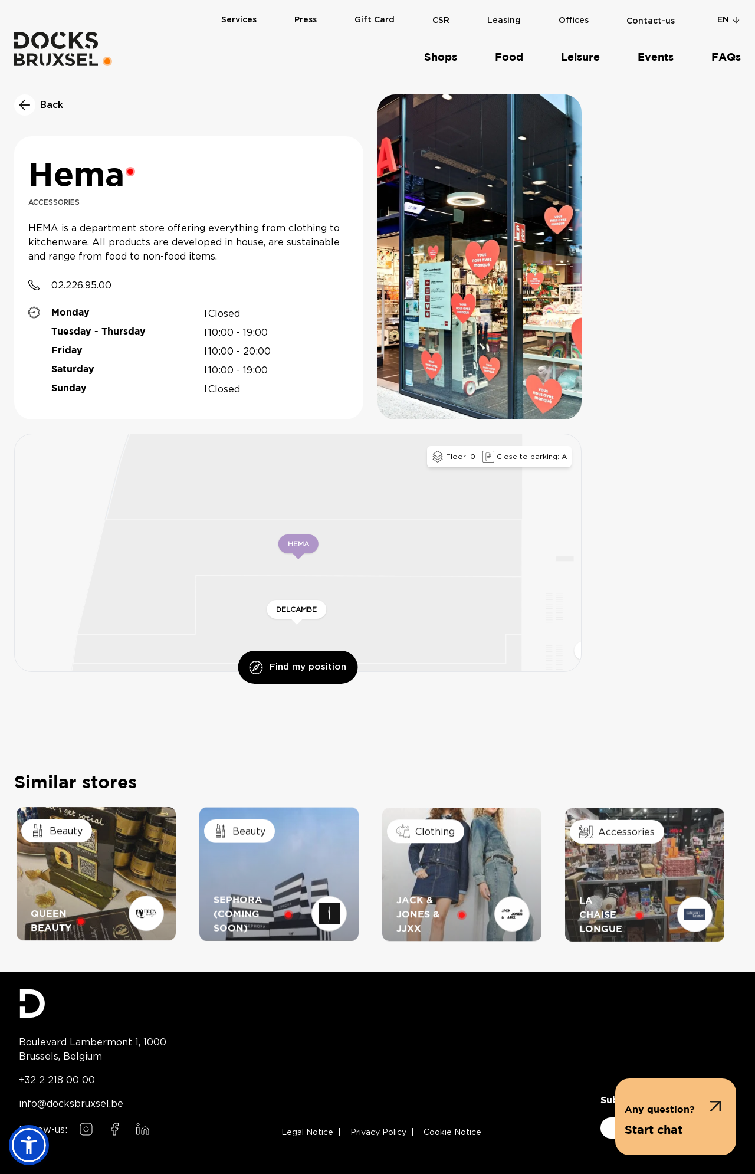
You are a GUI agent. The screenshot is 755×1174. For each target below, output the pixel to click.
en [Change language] (729, 20)
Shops (440, 58)
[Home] (56, 49)
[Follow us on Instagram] (86, 1129)
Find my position (297, 667)
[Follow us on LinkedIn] (142, 1129)
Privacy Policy (378, 1133)
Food (509, 58)
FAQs (726, 58)
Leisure (580, 58)
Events (656, 58)
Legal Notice (307, 1133)
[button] (675, 1116)
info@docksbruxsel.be (71, 1103)
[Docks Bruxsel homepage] (92, 1003)
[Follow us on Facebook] (114, 1129)
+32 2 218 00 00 (57, 1079)
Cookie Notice (452, 1133)
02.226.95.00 (81, 285)
